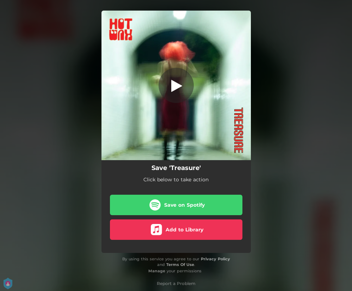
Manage (156, 270)
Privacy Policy (215, 258)
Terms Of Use (180, 264)
